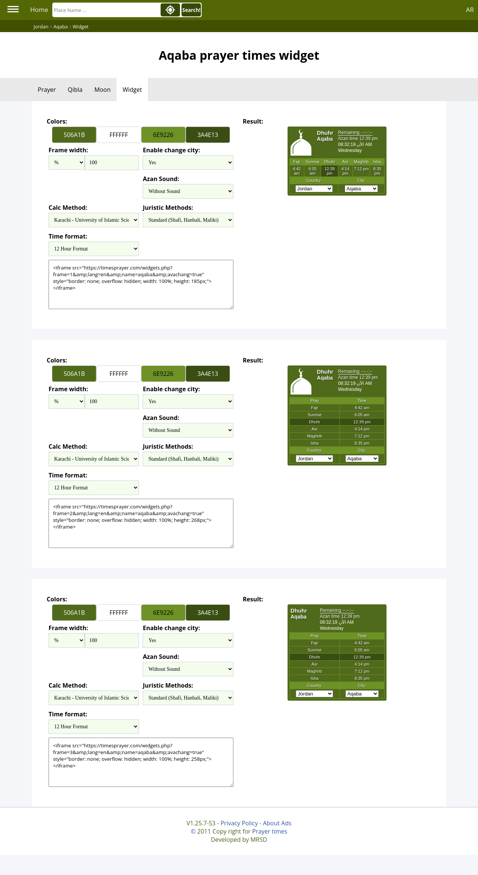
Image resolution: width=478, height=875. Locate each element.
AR (470, 9)
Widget (132, 89)
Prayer (47, 89)
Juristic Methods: (168, 207)
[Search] (105, 9)
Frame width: (68, 150)
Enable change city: (171, 150)
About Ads (277, 823)
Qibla (75, 89)
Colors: (57, 121)
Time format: (68, 236)
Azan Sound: (161, 179)
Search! (191, 10)
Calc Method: (68, 207)
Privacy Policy (239, 823)
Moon (102, 89)
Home (39, 9)
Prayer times (269, 831)
